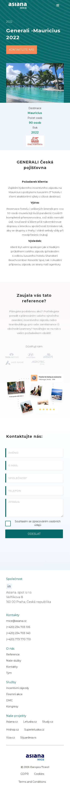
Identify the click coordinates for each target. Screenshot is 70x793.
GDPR (24, 773)
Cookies (39, 773)
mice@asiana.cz (16, 621)
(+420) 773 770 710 (18, 639)
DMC (9, 700)
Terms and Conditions (32, 781)
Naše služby (13, 660)
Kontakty (12, 666)
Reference (13, 654)
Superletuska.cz (34, 729)
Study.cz (47, 721)
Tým (9, 673)
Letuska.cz (30, 721)
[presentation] (34, 551)
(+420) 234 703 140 (18, 633)
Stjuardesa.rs (28, 737)
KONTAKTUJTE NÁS (21, 49)
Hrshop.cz (12, 729)
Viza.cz (10, 737)
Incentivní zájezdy (17, 688)
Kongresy (12, 706)
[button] (57, 5)
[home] (17, 4)
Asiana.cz (12, 721)
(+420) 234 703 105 (18, 627)
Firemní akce (14, 694)
